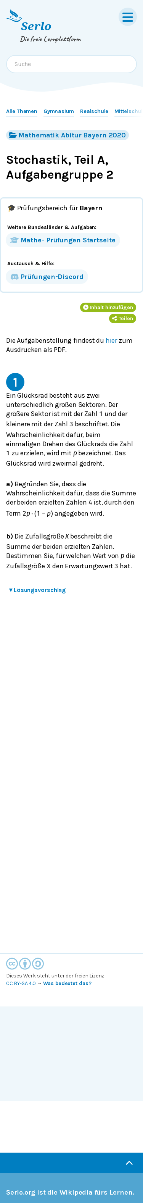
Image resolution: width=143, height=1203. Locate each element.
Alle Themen (21, 111)
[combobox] (71, 64)
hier (111, 340)
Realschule (94, 111)
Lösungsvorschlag (37, 589)
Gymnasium (58, 111)
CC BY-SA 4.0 (21, 983)
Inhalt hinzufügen (108, 307)
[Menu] (128, 17)
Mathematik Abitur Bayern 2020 (67, 135)
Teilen (122, 318)
